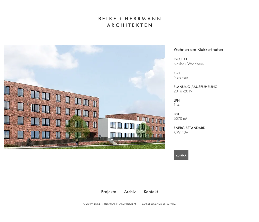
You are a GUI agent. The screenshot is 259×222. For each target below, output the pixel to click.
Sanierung (171, 31)
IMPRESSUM (149, 203)
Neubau (144, 31)
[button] (84, 97)
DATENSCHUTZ (167, 203)
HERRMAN (141, 18)
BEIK (106, 18)
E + (118, 18)
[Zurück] (181, 155)
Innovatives (88, 31)
